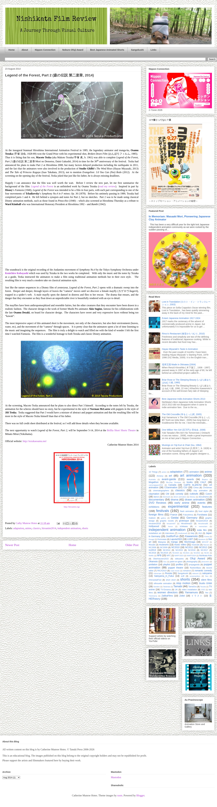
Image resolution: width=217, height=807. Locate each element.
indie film (202, 530)
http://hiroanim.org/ (72, 507)
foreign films (156, 514)
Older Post (131, 545)
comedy (179, 494)
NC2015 (179, 550)
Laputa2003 (176, 539)
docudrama (204, 497)
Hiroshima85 (203, 524)
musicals (195, 545)
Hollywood (154, 526)
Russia (168, 573)
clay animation (200, 490)
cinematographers (161, 490)
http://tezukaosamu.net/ (35, 441)
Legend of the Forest (42, 186)
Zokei (182, 595)
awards (190, 479)
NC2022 (197, 553)
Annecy (160, 476)
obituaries (179, 559)
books (190, 482)
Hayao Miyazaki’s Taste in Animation (180, 349)
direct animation (180, 497)
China (195, 487)
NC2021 (186, 553)
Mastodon (116, 777)
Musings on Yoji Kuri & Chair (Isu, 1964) (181, 445)
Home (11, 50)
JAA (200, 533)
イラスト (197, 595)
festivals (162, 511)
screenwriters (195, 576)
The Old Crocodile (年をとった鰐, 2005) (182, 414)
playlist (166, 564)
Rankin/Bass (195, 568)
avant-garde (169, 479)
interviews (169, 533)
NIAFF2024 (191, 556)
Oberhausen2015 (161, 559)
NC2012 (203, 547)
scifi (182, 576)
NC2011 (189, 547)
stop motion (183, 583)
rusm (119, 795)
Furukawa (202, 514)
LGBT (190, 539)
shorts (85, 528)
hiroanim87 (171, 524)
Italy (192, 533)
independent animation (69, 528)
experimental (178, 506)
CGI (185, 487)
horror (170, 526)
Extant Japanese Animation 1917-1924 (181, 318)
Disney (192, 497)
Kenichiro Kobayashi (16, 273)
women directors (167, 592)
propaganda (194, 565)
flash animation (187, 511)
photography (192, 562)
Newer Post (12, 545)
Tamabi (177, 586)
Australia (152, 479)
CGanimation (170, 487)
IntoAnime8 (182, 533)
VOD (203, 590)
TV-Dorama (166, 590)
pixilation (153, 564)
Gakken (152, 518)
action (164, 472)
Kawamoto (191, 536)
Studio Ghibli (205, 583)
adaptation (18, 528)
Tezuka (203, 587)
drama (174, 499)
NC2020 (175, 553)
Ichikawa (184, 526)
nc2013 (152, 550)
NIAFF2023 (178, 556)
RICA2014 (162, 571)
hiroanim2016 (155, 523)
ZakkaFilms (167, 595)
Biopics (205, 479)
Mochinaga (189, 542)
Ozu (165, 562)
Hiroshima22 (186, 523)
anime (28, 528)
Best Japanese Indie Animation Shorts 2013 (183, 399)
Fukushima (188, 515)
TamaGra (192, 587)
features (207, 506)
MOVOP (205, 542)
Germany (191, 517)
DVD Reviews (157, 502)
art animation (191, 475)
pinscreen (205, 562)
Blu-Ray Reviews (173, 482)
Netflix (151, 556)
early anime (181, 502)
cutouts (194, 493)
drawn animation (195, 499)
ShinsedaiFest (155, 580)
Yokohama (153, 596)
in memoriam (201, 526)
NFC (169, 555)
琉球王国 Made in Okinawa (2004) (179, 364)
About (25, 50)
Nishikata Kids (205, 555)
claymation (154, 494)
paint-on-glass (176, 562)
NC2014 (166, 550)
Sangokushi (137, 50)
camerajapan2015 (156, 485)
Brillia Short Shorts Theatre (121, 430)
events (201, 502)
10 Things (153, 472)
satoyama (207, 573)
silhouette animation (163, 583)
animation (194, 472)
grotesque (184, 520)
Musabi (152, 545)
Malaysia (162, 542)
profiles (179, 564)
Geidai (175, 517)
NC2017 (204, 550)
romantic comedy (203, 570)
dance (156, 497)
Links (154, 50)
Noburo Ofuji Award (72, 50)
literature (201, 539)
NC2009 (163, 547)
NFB (159, 555)
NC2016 (191, 550)
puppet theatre (175, 567)
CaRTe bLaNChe (193, 485)
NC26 (206, 553)
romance (187, 571)
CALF (203, 482)
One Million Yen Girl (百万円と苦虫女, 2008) (184, 429)
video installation (189, 590)
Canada (172, 485)
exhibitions (154, 507)
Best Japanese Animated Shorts (107, 50)
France (173, 514)
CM (167, 494)
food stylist (203, 511)
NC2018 (152, 553)
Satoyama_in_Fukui (164, 576)
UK (176, 590)
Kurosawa (161, 539)
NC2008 (152, 547)
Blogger (140, 795)
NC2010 (175, 547)
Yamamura (191, 592)
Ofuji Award (197, 558)
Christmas (207, 487)
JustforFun (172, 536)
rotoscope (157, 573)
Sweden (156, 587)
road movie (175, 571)
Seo (206, 576)
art (170, 475)
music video (180, 544)
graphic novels (167, 521)
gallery (163, 518)
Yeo (206, 593)
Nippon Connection (45, 50)
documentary (156, 499)
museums (164, 544)
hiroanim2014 (49, 528)
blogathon (154, 482)
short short (171, 580)
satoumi (195, 573)
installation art (155, 533)
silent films (206, 579)
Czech (209, 494)
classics (37, 528)
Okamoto (153, 561)
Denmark (166, 497)
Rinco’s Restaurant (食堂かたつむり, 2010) (183, 333)
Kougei (151, 539)
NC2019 (164, 553)
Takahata (166, 587)
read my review (107, 186)
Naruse (206, 545)
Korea (206, 536)
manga (174, 542)
